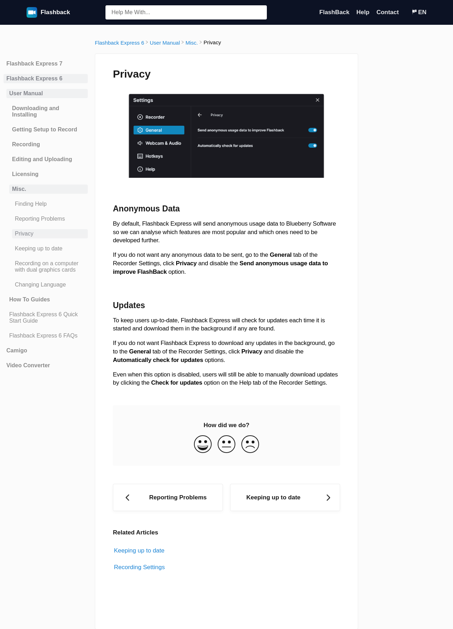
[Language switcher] (418, 12)
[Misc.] (191, 42)
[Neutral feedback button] (226, 445)
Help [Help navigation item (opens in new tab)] (363, 12)
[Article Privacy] (46, 233)
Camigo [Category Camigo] (16, 350)
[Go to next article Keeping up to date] (285, 497)
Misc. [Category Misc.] (19, 189)
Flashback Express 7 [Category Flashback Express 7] (34, 64)
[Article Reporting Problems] (46, 218)
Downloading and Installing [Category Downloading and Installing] (35, 111)
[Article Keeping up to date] (46, 248)
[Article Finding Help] (46, 204)
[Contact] (406, 12)
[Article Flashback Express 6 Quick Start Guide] (46, 317)
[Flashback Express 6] (119, 42)
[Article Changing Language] (46, 284)
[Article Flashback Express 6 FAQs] (46, 335)
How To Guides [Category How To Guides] (29, 299)
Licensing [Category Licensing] (25, 174)
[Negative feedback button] (250, 445)
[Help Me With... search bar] (186, 12)
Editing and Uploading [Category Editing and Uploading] (42, 159)
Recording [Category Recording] (26, 144)
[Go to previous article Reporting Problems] (168, 497)
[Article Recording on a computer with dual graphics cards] (46, 266)
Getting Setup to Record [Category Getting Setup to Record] (44, 129)
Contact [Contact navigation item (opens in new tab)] (389, 12)
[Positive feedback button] (203, 445)
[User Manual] (165, 42)
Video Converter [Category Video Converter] (28, 365)
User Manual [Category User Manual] (26, 93)
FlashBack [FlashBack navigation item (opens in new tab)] (335, 12)
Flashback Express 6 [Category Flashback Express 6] (34, 78)
